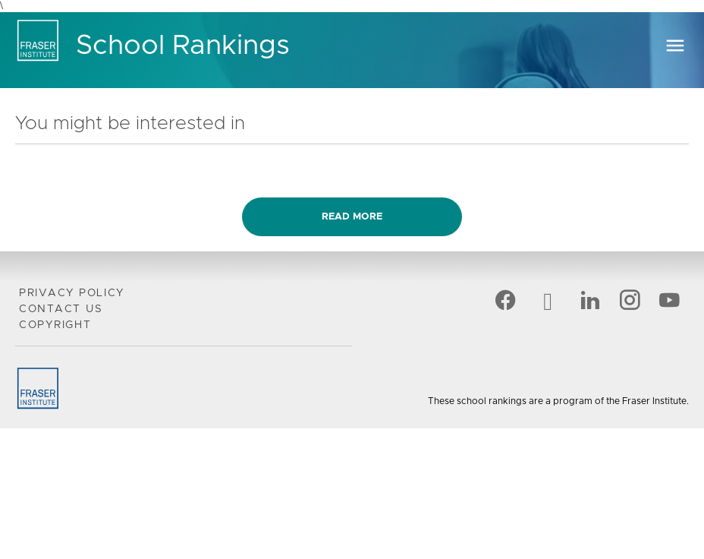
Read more (352, 217)
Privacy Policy (71, 293)
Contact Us (60, 309)
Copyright (55, 325)
